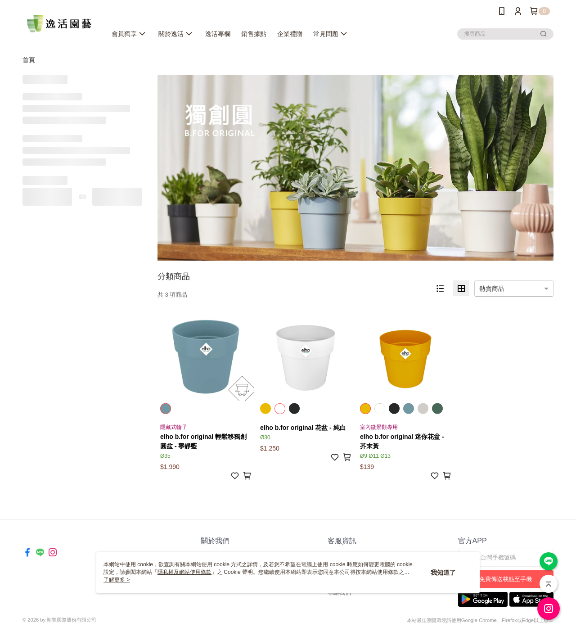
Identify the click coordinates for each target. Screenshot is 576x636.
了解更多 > (117, 580)
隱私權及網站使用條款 (185, 572)
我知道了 (443, 572)
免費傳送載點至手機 (505, 579)
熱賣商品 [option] (491, 288)
